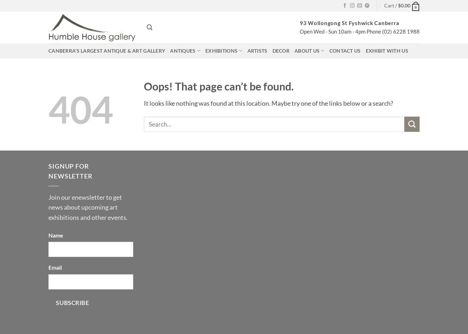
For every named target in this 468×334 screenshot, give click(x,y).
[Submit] (412, 124)
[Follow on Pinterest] (367, 5)
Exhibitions (223, 50)
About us (309, 50)
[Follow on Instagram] (352, 5)
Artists (257, 51)
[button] (402, 6)
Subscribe (72, 302)
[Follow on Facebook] (345, 5)
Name (55, 235)
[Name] (90, 249)
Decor (281, 51)
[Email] (90, 281)
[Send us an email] (359, 5)
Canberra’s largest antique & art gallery (106, 51)
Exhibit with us (387, 51)
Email (55, 267)
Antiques (185, 50)
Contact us (345, 51)
